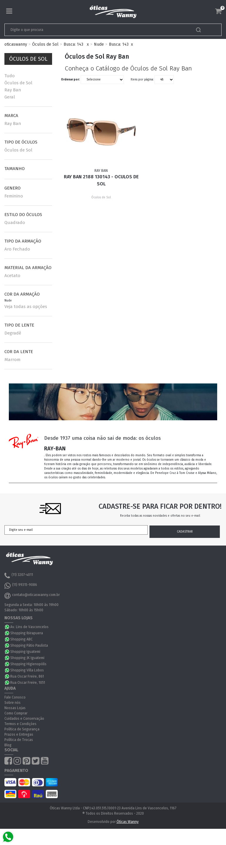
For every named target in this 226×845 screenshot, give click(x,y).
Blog (7, 745)
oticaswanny (15, 44)
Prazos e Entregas (18, 734)
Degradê (12, 333)
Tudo (9, 75)
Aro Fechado (17, 249)
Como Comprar (15, 713)
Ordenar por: (70, 79)
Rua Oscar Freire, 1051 (27, 683)
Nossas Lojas (15, 708)
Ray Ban (12, 90)
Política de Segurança (21, 729)
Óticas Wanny (128, 822)
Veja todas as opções (25, 306)
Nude (99, 44)
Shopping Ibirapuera (26, 633)
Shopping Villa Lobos (27, 670)
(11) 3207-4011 (18, 575)
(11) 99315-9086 (20, 585)
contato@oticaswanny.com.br (32, 595)
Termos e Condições (20, 724)
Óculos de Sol (45, 44)
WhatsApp (7, 627)
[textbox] (91, 29)
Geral (9, 97)
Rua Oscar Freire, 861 (27, 676)
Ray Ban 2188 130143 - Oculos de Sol (101, 180)
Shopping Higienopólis (28, 664)
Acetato (12, 275)
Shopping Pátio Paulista (29, 645)
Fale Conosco (15, 697)
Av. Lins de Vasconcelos (29, 627)
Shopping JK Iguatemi (27, 658)
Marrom (12, 359)
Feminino (13, 196)
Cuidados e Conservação (24, 718)
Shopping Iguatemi (25, 652)
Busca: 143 (73, 44)
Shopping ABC (21, 639)
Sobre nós (12, 703)
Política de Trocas (18, 740)
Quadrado (14, 222)
